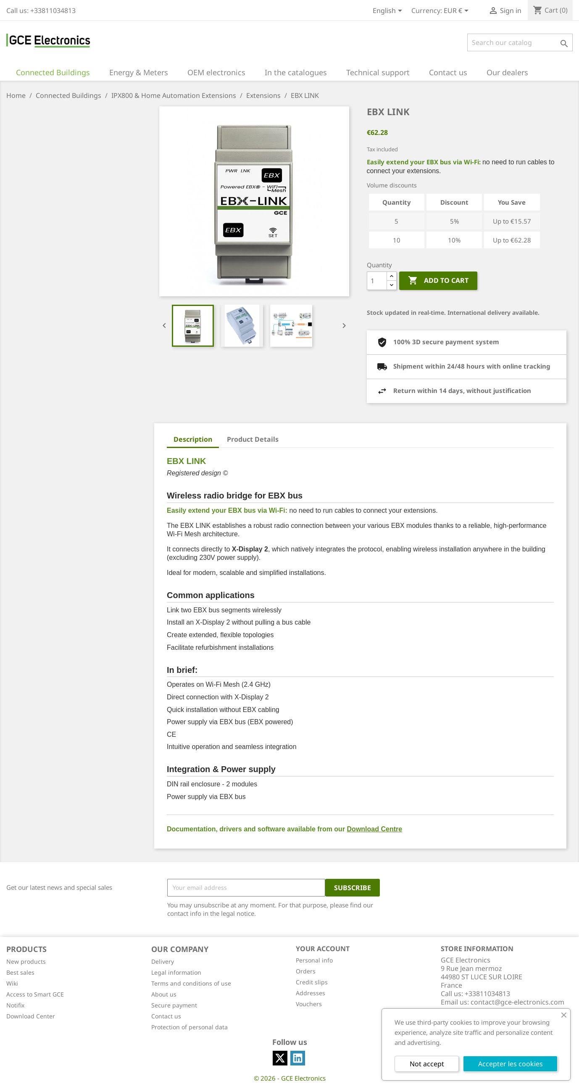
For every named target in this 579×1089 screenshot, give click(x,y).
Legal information (176, 972)
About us (163, 994)
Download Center (30, 1016)
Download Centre (375, 829)
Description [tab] (193, 439)
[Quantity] (377, 281)
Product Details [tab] (253, 439)
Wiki (12, 983)
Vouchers (309, 1004)
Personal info (314, 960)
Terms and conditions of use (191, 983)
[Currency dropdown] (457, 11)
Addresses (310, 993)
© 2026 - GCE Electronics (290, 1078)
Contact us (166, 1016)
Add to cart (438, 280)
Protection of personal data (189, 1027)
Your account (323, 948)
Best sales (20, 972)
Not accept (427, 1063)
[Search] (520, 42)
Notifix (15, 1005)
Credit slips (312, 982)
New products (26, 961)
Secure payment (174, 1005)
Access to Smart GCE (35, 994)
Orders (306, 971)
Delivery (162, 961)
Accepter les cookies (510, 1063)
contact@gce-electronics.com (517, 1002)
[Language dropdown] (389, 11)
